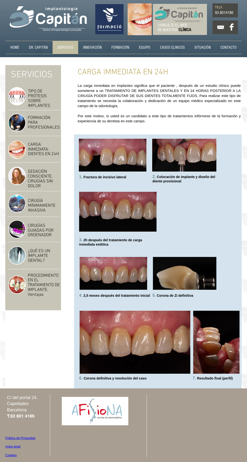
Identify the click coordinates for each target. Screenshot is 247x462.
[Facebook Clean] (231, 27)
